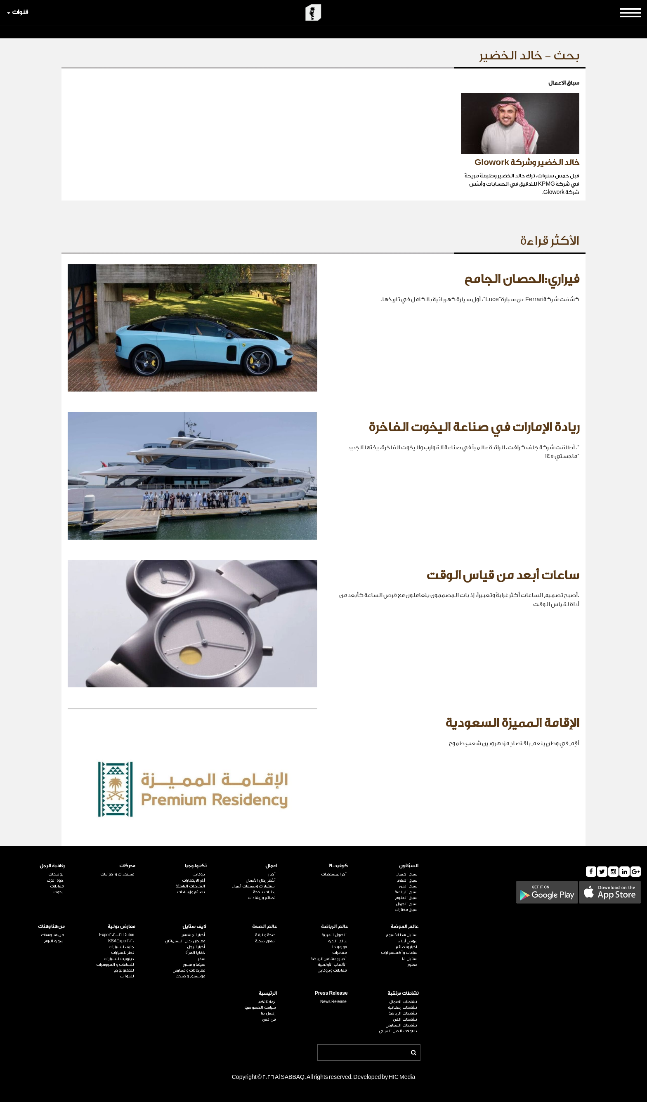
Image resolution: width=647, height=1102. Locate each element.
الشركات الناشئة (190, 886)
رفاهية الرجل (52, 865)
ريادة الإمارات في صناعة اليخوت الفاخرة (473, 427)
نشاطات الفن (405, 1019)
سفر (201, 959)
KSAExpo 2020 (121, 941)
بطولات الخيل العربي (398, 1031)
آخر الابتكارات (193, 880)
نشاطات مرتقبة (402, 993)
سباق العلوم (406, 898)
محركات (127, 865)
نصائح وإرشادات (262, 898)
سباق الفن (408, 886)
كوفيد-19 (338, 865)
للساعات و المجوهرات (115, 965)
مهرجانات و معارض (189, 970)
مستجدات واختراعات (117, 874)
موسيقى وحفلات (190, 976)
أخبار (272, 874)
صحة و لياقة (265, 935)
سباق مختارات (405, 910)
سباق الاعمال (406, 874)
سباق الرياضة (405, 892)
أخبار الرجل (196, 947)
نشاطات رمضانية (402, 1007)
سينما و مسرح (193, 965)
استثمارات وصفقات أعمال (253, 886)
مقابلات (57, 886)
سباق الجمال (406, 904)
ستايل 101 (409, 959)
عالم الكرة (337, 941)
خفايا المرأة (195, 953)
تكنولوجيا (195, 865)
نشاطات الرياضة (402, 1013)
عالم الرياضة (334, 926)
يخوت (58, 892)
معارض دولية (121, 926)
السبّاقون (408, 865)
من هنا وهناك (51, 926)
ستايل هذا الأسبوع (401, 935)
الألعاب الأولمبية (332, 965)
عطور (412, 965)
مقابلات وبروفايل (332, 970)
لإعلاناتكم (266, 1002)
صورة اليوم (54, 941)
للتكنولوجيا (123, 970)
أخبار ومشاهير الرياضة (328, 959)
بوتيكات (56, 874)
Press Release (331, 993)
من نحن (269, 1019)
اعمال (271, 865)
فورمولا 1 (339, 947)
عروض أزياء (407, 941)
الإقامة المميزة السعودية (512, 723)
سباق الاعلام (407, 880)
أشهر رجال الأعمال (261, 880)
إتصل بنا (268, 1013)
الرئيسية (268, 993)
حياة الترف (55, 880)
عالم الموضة (404, 926)
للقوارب (127, 976)
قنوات (17, 12)
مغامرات (339, 953)
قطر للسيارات (122, 953)
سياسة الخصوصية (260, 1007)
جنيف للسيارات (121, 947)
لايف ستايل (194, 926)
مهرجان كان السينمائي (185, 941)
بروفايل (198, 874)
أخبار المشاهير (193, 935)
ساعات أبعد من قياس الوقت (502, 576)
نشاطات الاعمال (403, 1002)
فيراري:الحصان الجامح (521, 279)
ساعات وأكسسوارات (399, 953)
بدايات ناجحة (264, 892)
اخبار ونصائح (406, 947)
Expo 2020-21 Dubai (116, 935)
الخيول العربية (334, 935)
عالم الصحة (264, 926)
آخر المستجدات (334, 874)
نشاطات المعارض (401, 1025)
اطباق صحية (265, 941)
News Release (333, 1002)
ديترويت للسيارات (119, 959)
